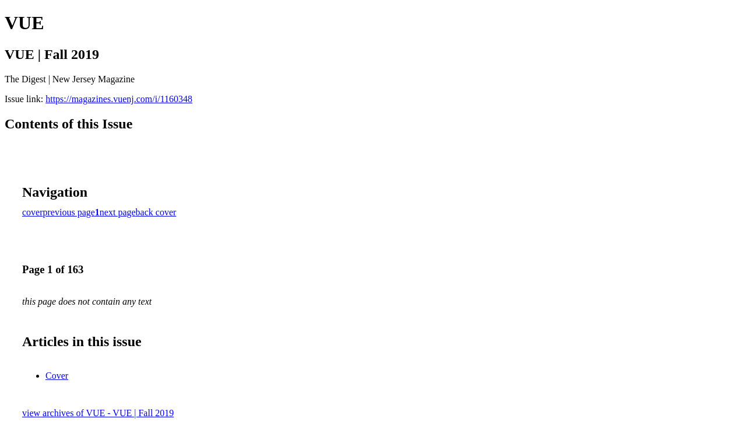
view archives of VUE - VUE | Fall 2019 (98, 413)
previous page (69, 212)
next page (118, 212)
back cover (156, 212)
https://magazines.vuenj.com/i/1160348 (118, 99)
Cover (56, 376)
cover (32, 212)
